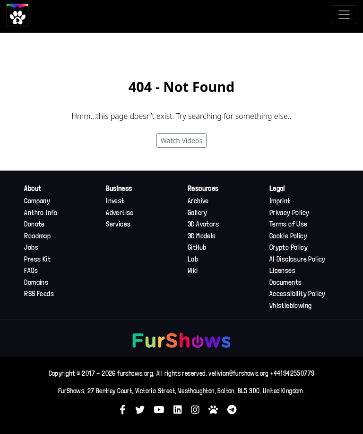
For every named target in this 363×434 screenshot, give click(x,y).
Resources (203, 188)
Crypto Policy (288, 247)
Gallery (197, 212)
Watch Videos (181, 140)
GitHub (197, 247)
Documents (285, 282)
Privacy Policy (289, 212)
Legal (277, 188)
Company (37, 201)
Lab (193, 259)
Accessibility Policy (297, 293)
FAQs (31, 270)
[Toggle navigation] (344, 14)
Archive (198, 201)
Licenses (282, 270)
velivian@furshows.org (238, 373)
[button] (126, 409)
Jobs (31, 247)
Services (118, 224)
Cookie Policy (288, 236)
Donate (34, 224)
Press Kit (37, 259)
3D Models (202, 236)
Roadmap (37, 236)
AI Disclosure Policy (297, 259)
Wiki (193, 270)
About (32, 188)
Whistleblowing (290, 305)
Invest (115, 201)
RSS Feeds (39, 293)
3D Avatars (203, 224)
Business (119, 188)
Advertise (120, 212)
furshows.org (135, 373)
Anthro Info (40, 212)
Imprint (280, 201)
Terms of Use (288, 224)
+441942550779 (292, 373)
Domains (36, 282)
